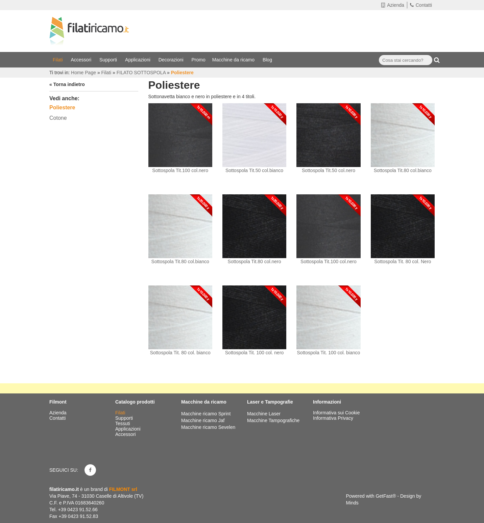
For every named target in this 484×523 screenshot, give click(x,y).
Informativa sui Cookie (336, 412)
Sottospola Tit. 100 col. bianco (328, 352)
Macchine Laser (264, 413)
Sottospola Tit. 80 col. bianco (180, 352)
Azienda (392, 5)
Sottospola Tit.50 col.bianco (254, 170)
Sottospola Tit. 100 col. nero (254, 352)
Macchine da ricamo (234, 59)
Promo (198, 59)
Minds (352, 502)
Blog (268, 59)
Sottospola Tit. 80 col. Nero (402, 261)
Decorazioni (172, 59)
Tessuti (123, 423)
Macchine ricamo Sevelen (208, 427)
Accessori (82, 59)
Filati (58, 59)
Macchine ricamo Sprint (206, 413)
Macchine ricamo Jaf (202, 420)
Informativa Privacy (333, 418)
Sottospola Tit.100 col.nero (180, 170)
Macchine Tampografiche (273, 420)
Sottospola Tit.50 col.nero (328, 170)
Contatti (421, 5)
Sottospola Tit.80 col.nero (254, 261)
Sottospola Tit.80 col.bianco (403, 170)
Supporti (108, 59)
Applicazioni (138, 59)
